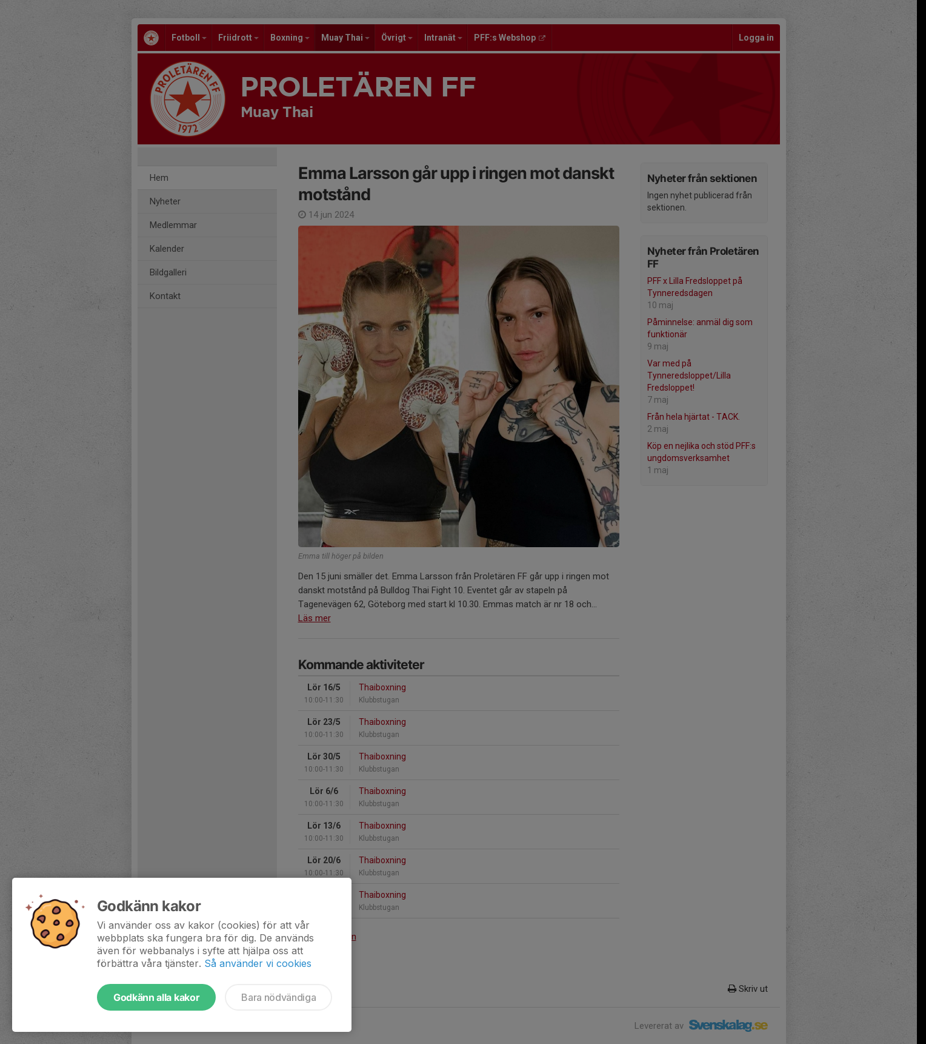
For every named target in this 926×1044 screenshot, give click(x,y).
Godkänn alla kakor (156, 997)
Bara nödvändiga (278, 997)
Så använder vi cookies (257, 963)
